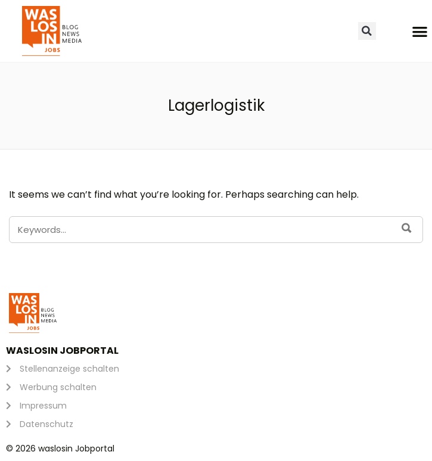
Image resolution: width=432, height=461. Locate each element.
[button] (367, 31)
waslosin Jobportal (62, 350)
